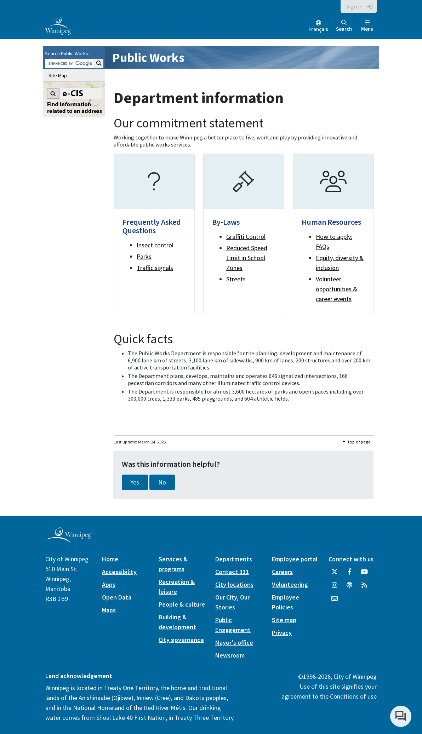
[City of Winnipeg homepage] (68, 540)
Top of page (358, 442)
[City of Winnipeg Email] (335, 601)
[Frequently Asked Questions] (154, 234)
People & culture (182, 604)
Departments (233, 559)
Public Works (148, 57)
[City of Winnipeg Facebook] (349, 574)
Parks (144, 256)
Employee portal (295, 559)
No (162, 482)
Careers (282, 572)
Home (110, 559)
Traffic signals (155, 268)
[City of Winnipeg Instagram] (335, 588)
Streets (236, 279)
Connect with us (351, 559)
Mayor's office (234, 642)
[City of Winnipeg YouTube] (364, 574)
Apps (108, 584)
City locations (234, 584)
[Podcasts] (349, 588)
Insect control (155, 245)
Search (344, 26)
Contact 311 (232, 572)
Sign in (354, 6)
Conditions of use (353, 696)
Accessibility (119, 572)
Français (318, 29)
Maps (109, 610)
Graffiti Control (246, 237)
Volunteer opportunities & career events (336, 289)
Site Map (58, 75)
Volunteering (290, 584)
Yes (135, 482)
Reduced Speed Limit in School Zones (246, 258)
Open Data (116, 597)
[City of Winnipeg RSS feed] (364, 588)
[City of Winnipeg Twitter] (335, 574)
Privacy (282, 633)
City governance (181, 640)
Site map (284, 620)
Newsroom (230, 655)
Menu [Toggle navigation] (367, 26)
